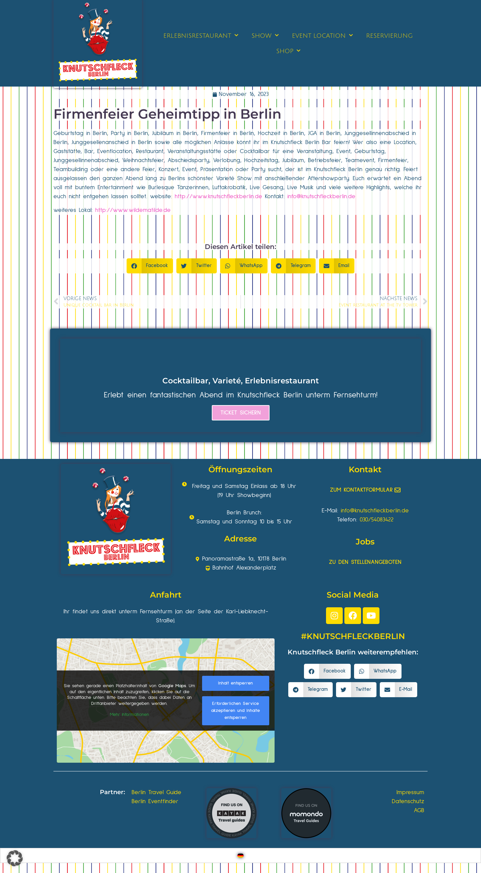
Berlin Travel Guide (156, 792)
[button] (150, 265)
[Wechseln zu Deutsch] (240, 855)
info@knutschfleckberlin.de (375, 511)
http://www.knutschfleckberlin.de (218, 197)
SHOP (288, 50)
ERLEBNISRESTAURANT (200, 35)
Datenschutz (408, 801)
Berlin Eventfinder (155, 801)
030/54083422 (376, 520)
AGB (419, 810)
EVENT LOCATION (322, 35)
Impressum (410, 792)
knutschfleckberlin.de (328, 197)
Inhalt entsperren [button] (235, 683)
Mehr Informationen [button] (129, 714)
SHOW (265, 35)
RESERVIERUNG (389, 35)
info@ (294, 197)
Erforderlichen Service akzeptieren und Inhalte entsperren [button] (235, 710)
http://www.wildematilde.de (133, 210)
